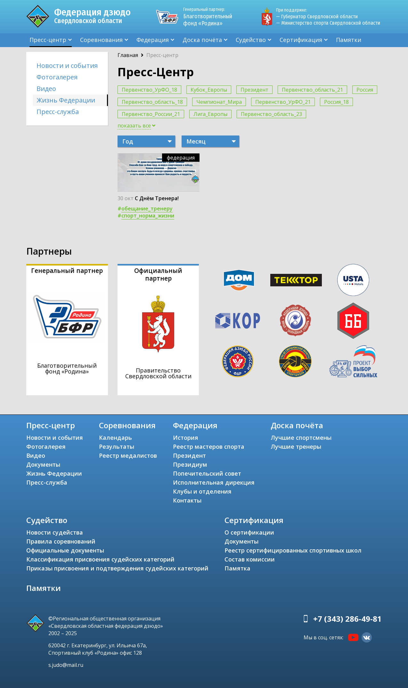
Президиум (190, 464)
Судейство (251, 40)
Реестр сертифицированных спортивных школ (293, 550)
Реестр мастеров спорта (208, 446)
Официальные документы (65, 550)
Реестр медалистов (128, 455)
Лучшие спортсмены (301, 437)
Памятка (237, 568)
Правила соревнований (60, 541)
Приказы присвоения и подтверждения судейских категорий (117, 568)
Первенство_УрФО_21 (283, 101)
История (185, 437)
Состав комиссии (249, 559)
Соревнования (101, 40)
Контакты (187, 500)
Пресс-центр (47, 40)
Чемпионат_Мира (219, 101)
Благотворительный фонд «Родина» (210, 16)
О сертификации (249, 532)
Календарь (115, 437)
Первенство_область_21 (312, 89)
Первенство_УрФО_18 (149, 89)
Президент (254, 89)
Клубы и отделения (202, 491)
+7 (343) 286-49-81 (347, 618)
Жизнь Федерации (66, 100)
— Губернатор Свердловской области (317, 16)
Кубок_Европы (209, 89)
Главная (128, 55)
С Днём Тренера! (157, 198)
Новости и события (67, 65)
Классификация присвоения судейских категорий (100, 559)
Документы (43, 464)
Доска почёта (202, 40)
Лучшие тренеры (296, 446)
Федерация (152, 40)
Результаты (116, 446)
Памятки (348, 40)
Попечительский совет (207, 473)
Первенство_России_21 (151, 114)
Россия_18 (336, 101)
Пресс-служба (58, 111)
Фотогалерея (57, 77)
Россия (364, 89)
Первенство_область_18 (152, 101)
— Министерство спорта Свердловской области (328, 23)
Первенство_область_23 (271, 114)
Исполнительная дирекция (214, 482)
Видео (46, 88)
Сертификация (301, 40)
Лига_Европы (210, 114)
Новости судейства (54, 532)
